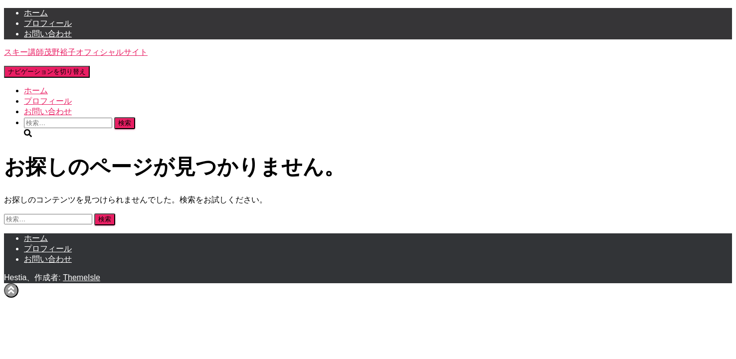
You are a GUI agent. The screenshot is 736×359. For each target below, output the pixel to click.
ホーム (36, 12)
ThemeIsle (81, 277)
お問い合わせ (48, 33)
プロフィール (48, 23)
